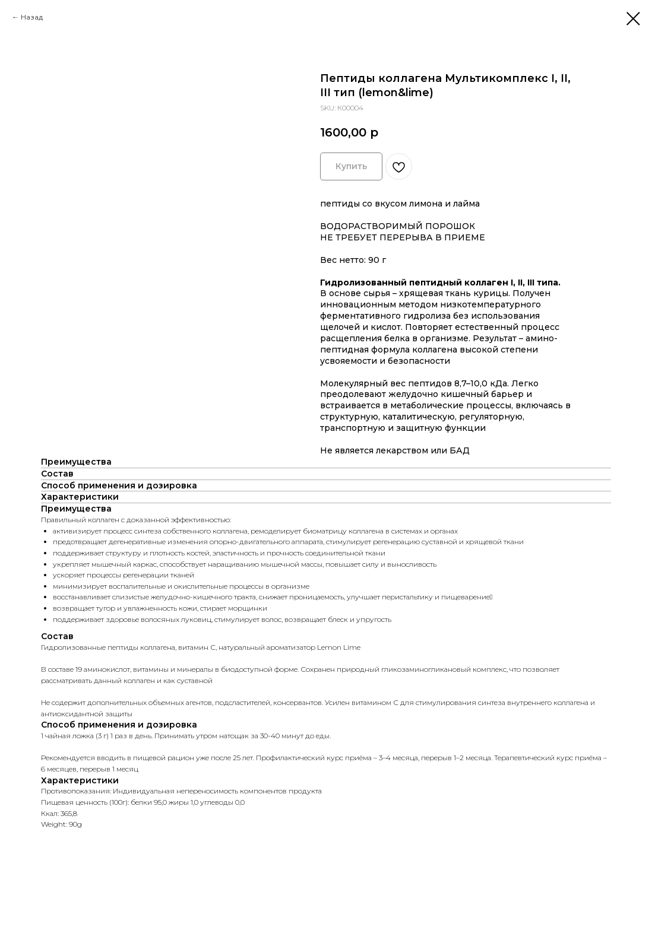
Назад (32, 16)
